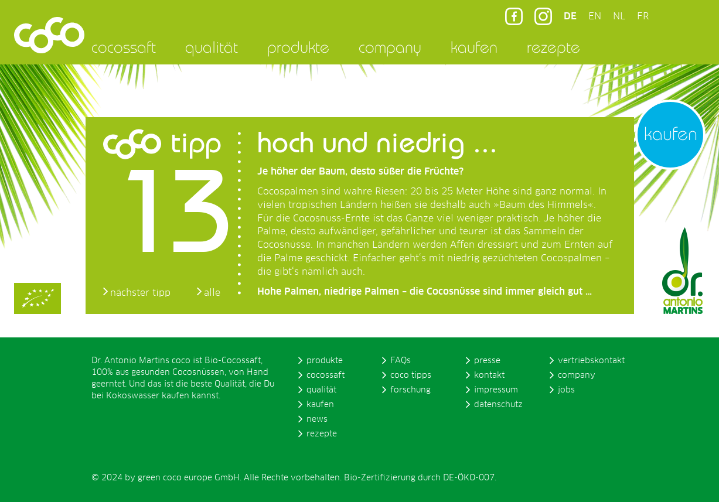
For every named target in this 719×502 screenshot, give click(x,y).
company (390, 46)
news (317, 419)
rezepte (553, 46)
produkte (298, 46)
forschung (410, 390)
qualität (211, 46)
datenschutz (498, 405)
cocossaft (123, 46)
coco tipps (410, 375)
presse (487, 361)
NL (619, 16)
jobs (566, 390)
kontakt (489, 375)
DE (570, 16)
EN (594, 16)
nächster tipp (140, 293)
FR (643, 16)
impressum (496, 390)
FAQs (400, 361)
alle (212, 293)
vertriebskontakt (591, 361)
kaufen (474, 46)
